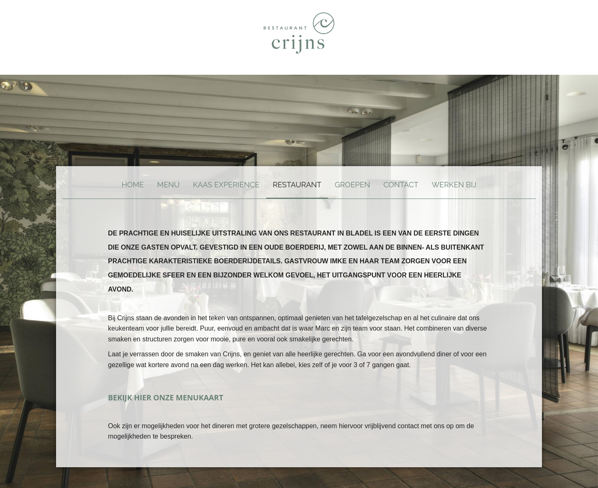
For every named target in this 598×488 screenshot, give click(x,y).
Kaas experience (226, 184)
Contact (400, 184)
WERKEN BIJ (454, 184)
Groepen (352, 184)
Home (133, 184)
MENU (168, 184)
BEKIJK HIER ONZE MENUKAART (165, 397)
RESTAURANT (297, 184)
